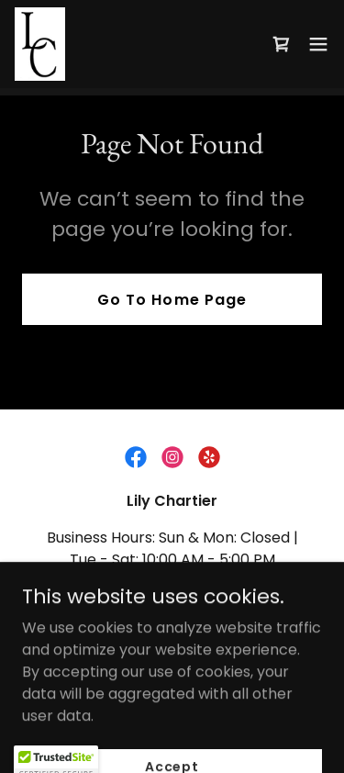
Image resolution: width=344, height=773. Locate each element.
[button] (318, 44)
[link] (40, 44)
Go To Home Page (171, 299)
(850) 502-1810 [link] (168, 596)
